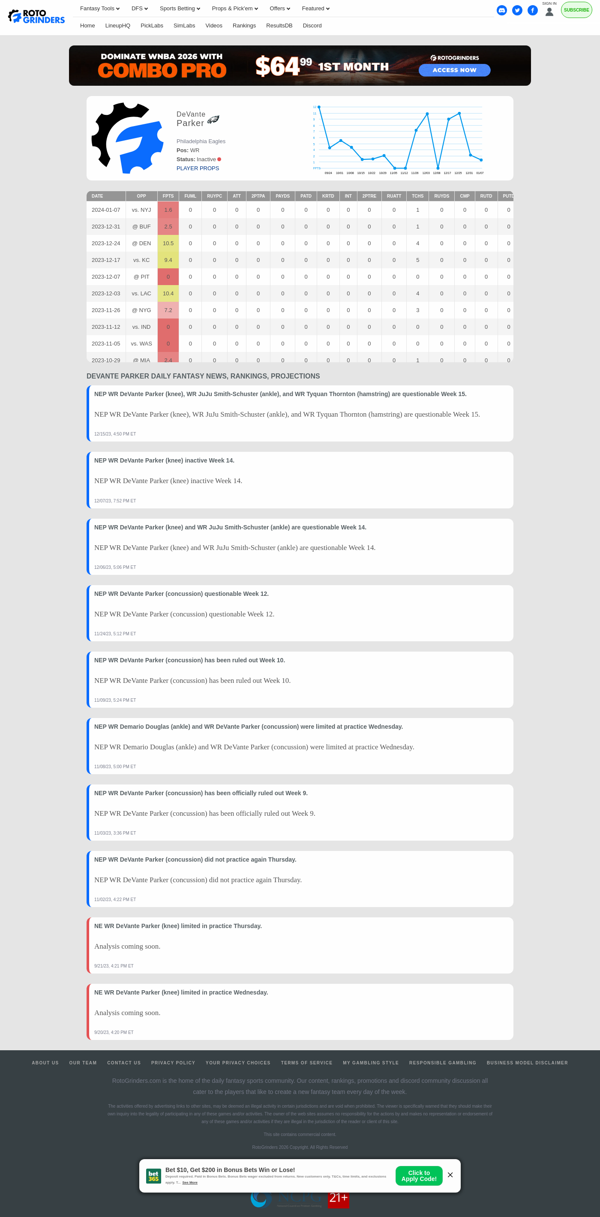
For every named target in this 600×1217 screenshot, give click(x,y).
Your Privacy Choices (238, 1063)
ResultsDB (279, 25)
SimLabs (184, 25)
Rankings (244, 25)
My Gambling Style (371, 1063)
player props (198, 168)
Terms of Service (307, 1063)
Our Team (83, 1063)
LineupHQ (118, 25)
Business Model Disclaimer (527, 1063)
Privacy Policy (173, 1063)
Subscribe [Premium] (576, 10)
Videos (214, 25)
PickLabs (152, 25)
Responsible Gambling (443, 1063)
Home (87, 25)
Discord (312, 25)
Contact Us (124, 1063)
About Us (45, 1063)
